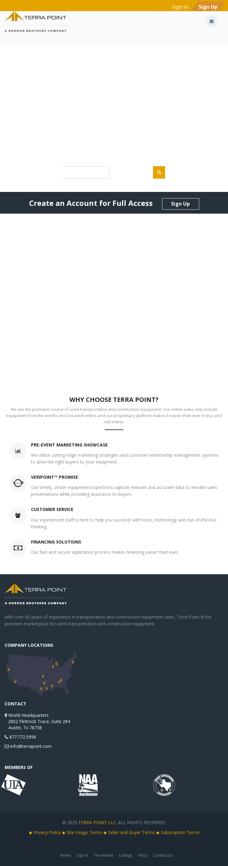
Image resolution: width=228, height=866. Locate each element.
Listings (125, 855)
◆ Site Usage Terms (82, 832)
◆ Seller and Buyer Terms (129, 832)
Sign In (82, 855)
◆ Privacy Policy (45, 832)
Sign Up (180, 203)
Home (65, 855)
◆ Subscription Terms (178, 832)
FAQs (142, 855)
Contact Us (163, 855)
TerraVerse (103, 855)
